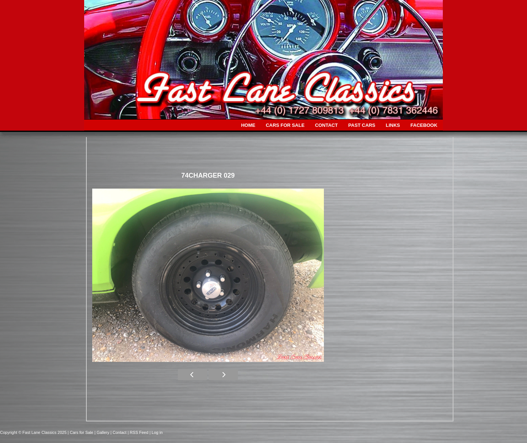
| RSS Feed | (140, 432)
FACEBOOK (424, 125)
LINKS (393, 125)
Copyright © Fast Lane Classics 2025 (34, 432)
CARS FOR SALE (285, 125)
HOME (248, 125)
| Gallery (102, 432)
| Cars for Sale (81, 432)
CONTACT (326, 125)
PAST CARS (361, 125)
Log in (157, 432)
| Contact (119, 432)
